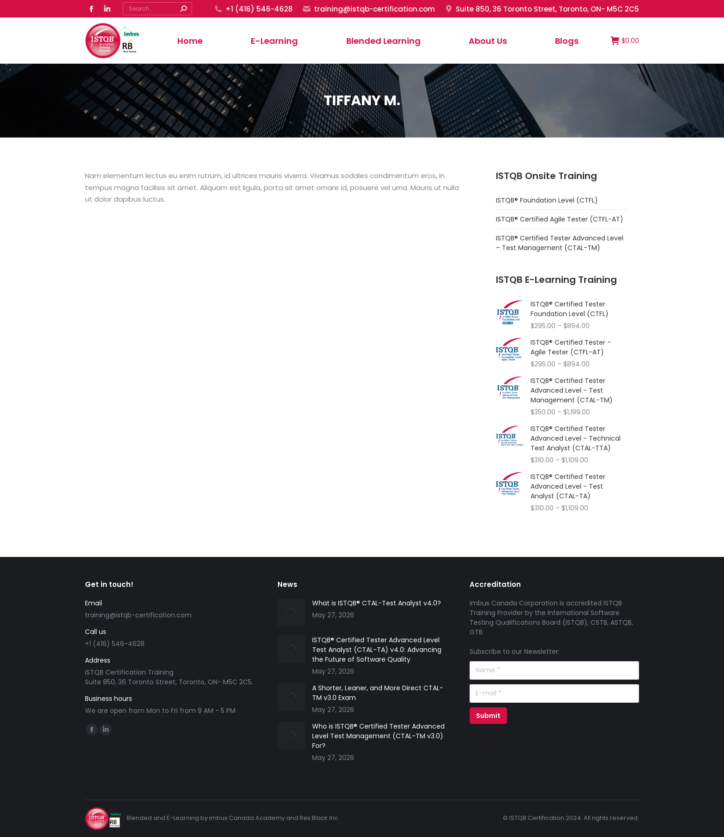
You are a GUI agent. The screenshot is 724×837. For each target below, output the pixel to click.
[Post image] (291, 612)
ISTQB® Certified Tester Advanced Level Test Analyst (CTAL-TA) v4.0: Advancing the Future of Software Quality (376, 649)
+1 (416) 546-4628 (253, 9)
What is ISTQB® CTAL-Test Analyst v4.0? (376, 603)
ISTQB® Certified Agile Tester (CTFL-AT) (559, 219)
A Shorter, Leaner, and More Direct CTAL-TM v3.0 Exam (377, 692)
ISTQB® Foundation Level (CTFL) (547, 200)
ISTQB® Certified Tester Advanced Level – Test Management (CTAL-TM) (559, 242)
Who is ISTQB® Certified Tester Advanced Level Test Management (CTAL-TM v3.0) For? (378, 736)
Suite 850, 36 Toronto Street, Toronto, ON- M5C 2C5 (541, 9)
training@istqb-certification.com (368, 9)
